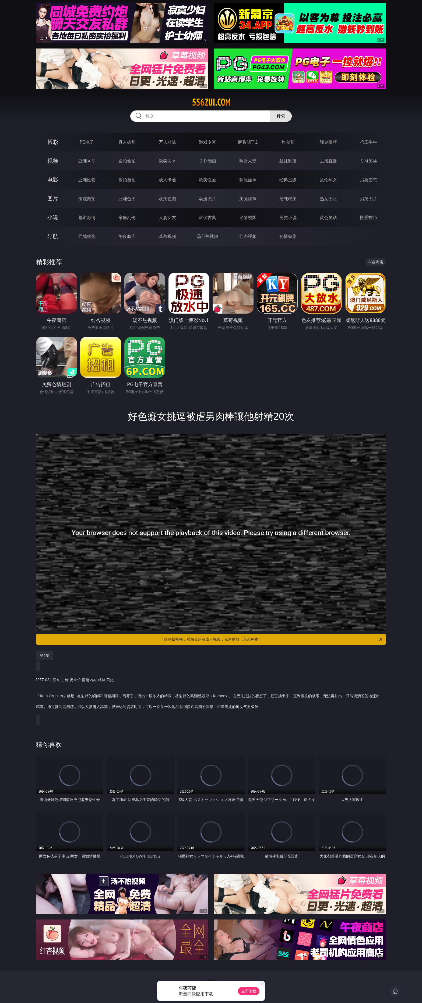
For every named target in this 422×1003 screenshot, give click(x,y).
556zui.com (211, 102)
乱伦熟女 (328, 180)
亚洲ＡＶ (87, 161)
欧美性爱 (207, 180)
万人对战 (167, 142)
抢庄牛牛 (368, 142)
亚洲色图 (127, 199)
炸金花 (288, 142)
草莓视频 (167, 236)
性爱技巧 (368, 217)
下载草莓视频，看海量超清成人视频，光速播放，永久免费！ (271, 639)
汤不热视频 (207, 236)
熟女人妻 (247, 161)
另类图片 (368, 199)
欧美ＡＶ (167, 161)
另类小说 (288, 217)
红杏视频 (247, 236)
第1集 (45, 655)
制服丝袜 (247, 180)
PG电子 (87, 142)
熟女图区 (328, 199)
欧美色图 (167, 199)
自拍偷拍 (127, 161)
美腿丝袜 (247, 199)
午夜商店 (127, 236)
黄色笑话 (328, 217)
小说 (52, 217)
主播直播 (328, 161)
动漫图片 (207, 199)
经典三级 (288, 180)
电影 (52, 179)
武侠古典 (207, 217)
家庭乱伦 (127, 217)
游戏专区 (207, 142)
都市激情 (87, 217)
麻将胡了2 (248, 142)
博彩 (52, 141)
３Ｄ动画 (207, 161)
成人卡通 (167, 180)
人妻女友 (167, 217)
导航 (52, 236)
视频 (52, 160)
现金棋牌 (328, 142)
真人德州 (127, 142)
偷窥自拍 (87, 199)
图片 (52, 198)
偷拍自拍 (127, 180)
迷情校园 (247, 217)
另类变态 (368, 180)
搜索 (281, 116)
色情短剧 (288, 236)
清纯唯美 (288, 199)
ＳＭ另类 (368, 161)
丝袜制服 (288, 161)
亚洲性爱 (87, 180)
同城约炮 (87, 236)
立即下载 (248, 991)
